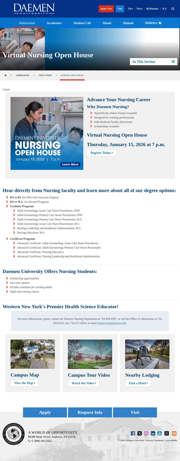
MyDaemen (152, 8)
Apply (45, 412)
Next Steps (45, 75)
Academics (54, 23)
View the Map (24, 383)
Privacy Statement (155, 440)
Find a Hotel (138, 383)
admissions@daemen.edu (112, 323)
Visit (119, 8)
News (139, 8)
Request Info (90, 412)
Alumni (128, 23)
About (106, 23)
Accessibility (171, 440)
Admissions (27, 23)
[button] (172, 8)
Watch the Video (84, 383)
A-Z (164, 8)
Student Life (82, 23)
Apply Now (106, 8)
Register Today (102, 153)
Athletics (151, 23)
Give (130, 8)
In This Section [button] (154, 61)
